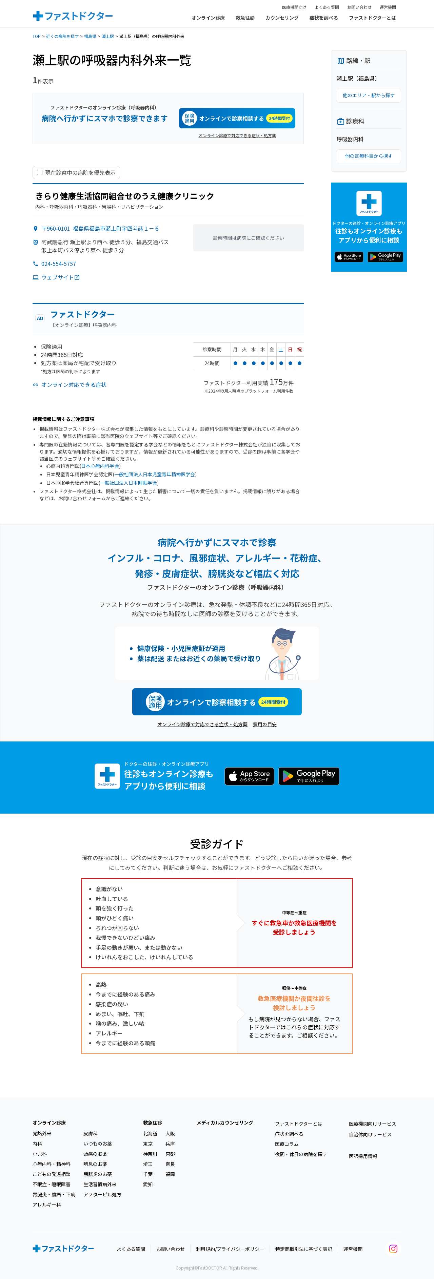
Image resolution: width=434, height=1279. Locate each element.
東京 (148, 1143)
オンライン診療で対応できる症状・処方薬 (237, 135)
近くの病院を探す (62, 36)
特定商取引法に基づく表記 (303, 1248)
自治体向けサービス (370, 1134)
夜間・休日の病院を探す (301, 1154)
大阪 (170, 1133)
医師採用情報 (363, 1156)
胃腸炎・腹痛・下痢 (54, 1194)
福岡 (170, 1174)
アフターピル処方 (102, 1194)
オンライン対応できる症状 (73, 384)
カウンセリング (282, 17)
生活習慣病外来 (100, 1184)
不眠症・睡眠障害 (52, 1184)
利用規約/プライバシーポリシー (230, 1248)
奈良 (170, 1163)
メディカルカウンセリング (225, 1122)
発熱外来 (42, 1133)
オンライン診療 (208, 17)
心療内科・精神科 (52, 1163)
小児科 (40, 1153)
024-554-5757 (58, 263)
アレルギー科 (47, 1204)
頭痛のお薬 (95, 1153)
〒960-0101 (100, 228)
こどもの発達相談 (52, 1174)
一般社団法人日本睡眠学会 (128, 482)
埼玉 (148, 1163)
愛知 (148, 1184)
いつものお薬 (97, 1143)
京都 (170, 1153)
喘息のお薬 (95, 1163)
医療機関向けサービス (372, 1123)
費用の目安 (265, 724)
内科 (37, 1143)
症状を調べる (324, 17)
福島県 (90, 36)
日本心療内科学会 (100, 465)
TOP (37, 36)
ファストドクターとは (372, 17)
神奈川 (150, 1153)
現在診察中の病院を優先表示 (80, 172)
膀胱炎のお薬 (97, 1174)
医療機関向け (294, 7)
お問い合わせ (359, 7)
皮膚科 (90, 1133)
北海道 (150, 1133)
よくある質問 (327, 7)
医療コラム (287, 1143)
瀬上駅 (108, 36)
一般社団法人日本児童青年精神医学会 (154, 474)
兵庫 (170, 1143)
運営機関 (388, 7)
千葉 (148, 1174)
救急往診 (245, 17)
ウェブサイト (60, 277)
